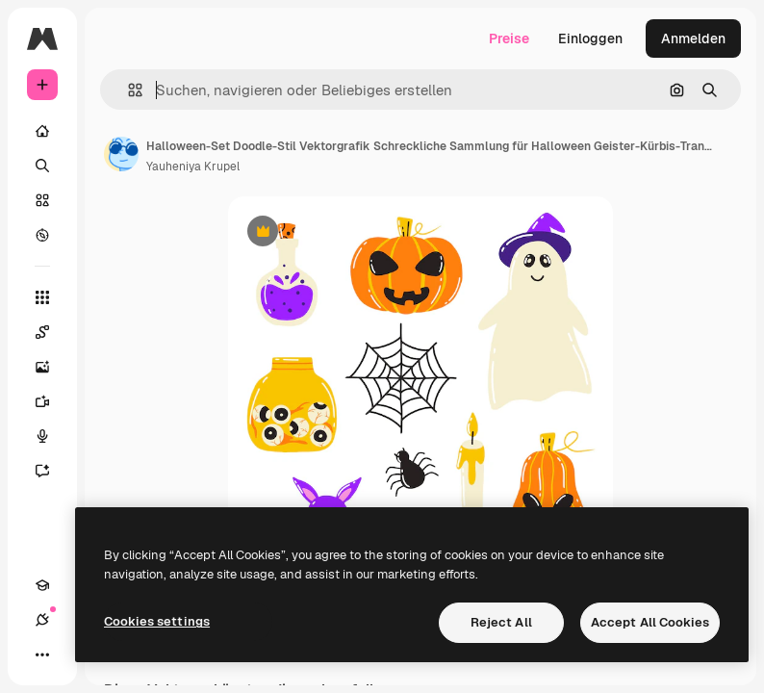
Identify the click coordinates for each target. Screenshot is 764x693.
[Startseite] (42, 131)
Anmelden (693, 38)
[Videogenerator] (52, 401)
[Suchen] (42, 165)
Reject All (501, 622)
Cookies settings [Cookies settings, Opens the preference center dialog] (157, 621)
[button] (127, 90)
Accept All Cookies (650, 622)
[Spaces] (52, 332)
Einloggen (590, 38)
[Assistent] (52, 470)
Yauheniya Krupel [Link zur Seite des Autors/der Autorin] (193, 166)
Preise (509, 38)
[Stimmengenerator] (52, 436)
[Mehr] (42, 654)
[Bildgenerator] (52, 366)
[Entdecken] (42, 234)
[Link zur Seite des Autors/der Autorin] (121, 154)
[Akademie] (42, 585)
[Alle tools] (42, 297)
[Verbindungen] (42, 619)
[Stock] (42, 200)
